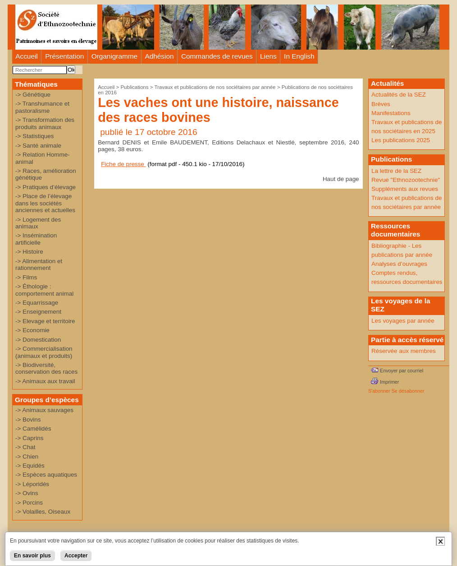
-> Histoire (29, 251)
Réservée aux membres (403, 351)
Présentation (64, 56)
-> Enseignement (38, 311)
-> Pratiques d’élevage (45, 187)
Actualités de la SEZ (398, 94)
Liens (268, 56)
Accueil (26, 56)
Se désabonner (408, 391)
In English (299, 56)
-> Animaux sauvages (44, 410)
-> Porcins (29, 502)
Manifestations (391, 113)
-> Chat (25, 447)
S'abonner (379, 391)
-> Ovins (26, 493)
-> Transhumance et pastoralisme (42, 107)
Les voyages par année (402, 320)
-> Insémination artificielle (36, 239)
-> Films (26, 277)
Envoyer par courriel (401, 370)
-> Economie (32, 330)
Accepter (75, 555)
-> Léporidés (32, 484)
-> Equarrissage (36, 302)
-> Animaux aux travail (45, 381)
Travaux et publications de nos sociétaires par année (214, 87)
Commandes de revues (217, 56)
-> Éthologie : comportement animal (44, 290)
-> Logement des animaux (38, 223)
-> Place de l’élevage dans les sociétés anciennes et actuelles (45, 203)
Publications (134, 87)
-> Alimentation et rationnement (38, 264)
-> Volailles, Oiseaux (42, 511)
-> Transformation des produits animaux (44, 123)
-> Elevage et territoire (45, 321)
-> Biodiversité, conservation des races (46, 368)
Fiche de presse (123, 164)
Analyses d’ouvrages (399, 263)
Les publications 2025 (400, 140)
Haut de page (341, 179)
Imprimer (389, 382)
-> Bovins (28, 419)
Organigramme (114, 56)
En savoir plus (32, 555)
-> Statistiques (34, 136)
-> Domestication (38, 339)
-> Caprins (29, 438)
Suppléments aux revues (404, 189)
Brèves (380, 104)
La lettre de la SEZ (396, 170)
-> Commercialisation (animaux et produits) (44, 352)
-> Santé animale (38, 145)
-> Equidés (30, 465)
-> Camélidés (33, 428)
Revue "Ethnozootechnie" (405, 179)
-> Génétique (32, 94)
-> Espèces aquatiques (46, 474)
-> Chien (26, 456)
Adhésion (159, 56)
